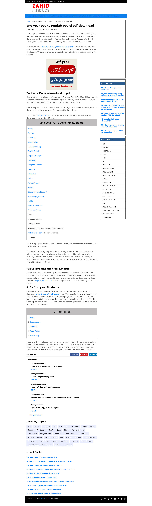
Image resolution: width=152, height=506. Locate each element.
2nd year (34, 21)
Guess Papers (44, 16)
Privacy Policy (48, 1)
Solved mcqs (82, 436)
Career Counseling (111, 16)
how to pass (58, 444)
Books (60, 16)
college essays (33, 444)
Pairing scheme (86, 433)
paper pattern (33, 447)
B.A (66, 429)
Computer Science (35, 167)
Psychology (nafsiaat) (36, 199)
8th (54, 429)
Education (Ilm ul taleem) (37, 195)
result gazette (47, 447)
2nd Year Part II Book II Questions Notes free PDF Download (51, 472)
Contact (39, 1)
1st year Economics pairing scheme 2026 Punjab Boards (49, 464)
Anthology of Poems (35, 236)
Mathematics (33, 145)
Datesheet (34, 329)
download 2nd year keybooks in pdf (57, 50)
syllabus (72, 447)
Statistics (31, 172)
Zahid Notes (45, 501)
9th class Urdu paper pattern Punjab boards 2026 (46, 488)
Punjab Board (45, 436)
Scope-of (57, 436)
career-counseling (73, 440)
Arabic (30, 204)
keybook (89, 444)
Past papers (97, 16)
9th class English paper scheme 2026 (42, 480)
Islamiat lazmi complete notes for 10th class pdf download (50, 484)
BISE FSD (106, 165)
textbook (41, 21)
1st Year (37, 429)
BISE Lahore (107, 172)
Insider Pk (61, 1)
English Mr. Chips (34, 158)
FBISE (30, 433)
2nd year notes (43, 118)
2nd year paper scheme (44, 283)
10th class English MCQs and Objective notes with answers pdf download (113, 107)
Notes (53, 16)
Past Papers (32, 436)
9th (60, 429)
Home (28, 1)
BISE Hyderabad (109, 168)
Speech (31, 440)
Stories (39, 440)
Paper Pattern (35, 334)
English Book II (33, 154)
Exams (84, 429)
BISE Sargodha (109, 175)
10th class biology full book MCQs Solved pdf (45, 468)
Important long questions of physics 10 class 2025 (112, 100)
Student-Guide (51, 440)
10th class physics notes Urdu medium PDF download (112, 114)
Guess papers (35, 325)
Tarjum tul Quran (34, 213)
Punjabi (31, 190)
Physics (31, 136)
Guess (38, 433)
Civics (30, 181)
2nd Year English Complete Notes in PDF (43, 476)
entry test (46, 444)
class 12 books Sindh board (47, 297)
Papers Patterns (71, 16)
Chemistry (32, 140)
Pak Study (32, 163)
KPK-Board (48, 433)
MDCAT (58, 433)
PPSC (74, 433)
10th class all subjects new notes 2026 (42, 460)
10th (29, 429)
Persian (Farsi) (33, 186)
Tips (61, 440)
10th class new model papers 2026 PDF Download (112, 126)
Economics (32, 177)
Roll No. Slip (34, 338)
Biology (30, 131)
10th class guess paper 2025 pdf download (44, 492)
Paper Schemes (85, 16)
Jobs (55, 1)
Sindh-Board (69, 436)
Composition (32, 16)
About (34, 1)
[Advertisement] (113, 49)
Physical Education (35, 208)
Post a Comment (35, 418)
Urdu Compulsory (34, 149)
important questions (74, 444)
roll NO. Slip (61, 447)
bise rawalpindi (109, 207)
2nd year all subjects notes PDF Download (44, 496)
